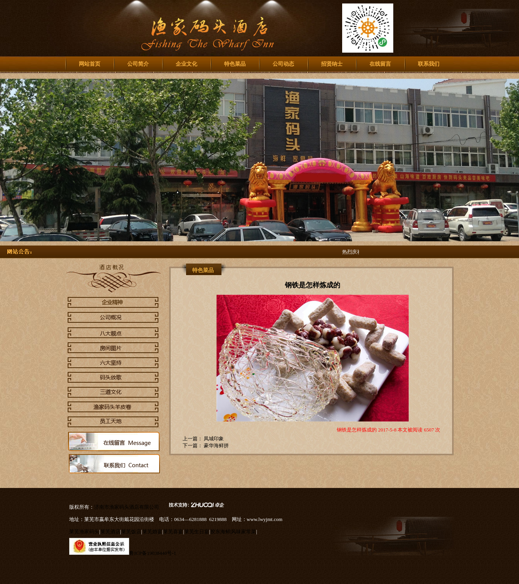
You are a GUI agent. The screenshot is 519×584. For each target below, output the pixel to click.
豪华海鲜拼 (216, 445)
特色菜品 (235, 64)
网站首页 (89, 64)
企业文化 (186, 64)
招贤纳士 (332, 64)
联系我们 (428, 64)
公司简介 (138, 64)
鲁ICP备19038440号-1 (152, 553)
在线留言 (380, 64)
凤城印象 (213, 438)
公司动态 (283, 64)
